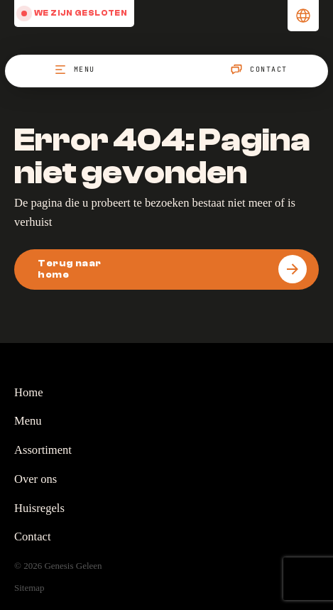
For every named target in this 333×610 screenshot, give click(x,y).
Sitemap (29, 587)
